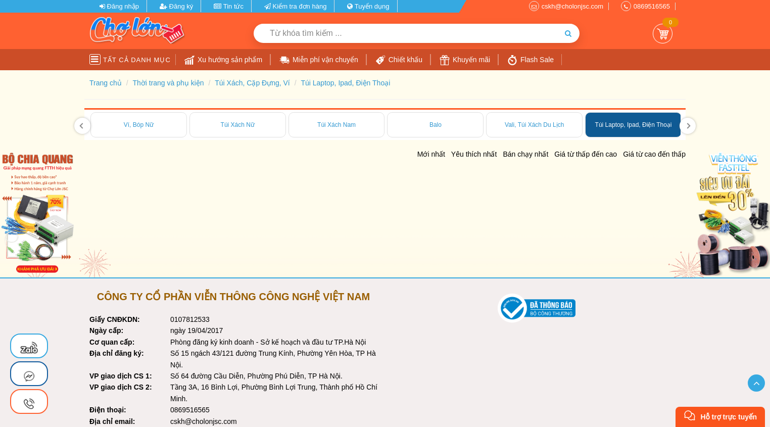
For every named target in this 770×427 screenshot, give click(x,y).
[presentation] (82, 126)
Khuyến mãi (465, 60)
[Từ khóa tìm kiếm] (405, 33)
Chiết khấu (398, 60)
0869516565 (652, 6)
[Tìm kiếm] (568, 33)
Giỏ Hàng (662, 33)
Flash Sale (530, 60)
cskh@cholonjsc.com (572, 6)
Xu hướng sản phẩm (223, 60)
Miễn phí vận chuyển (318, 60)
